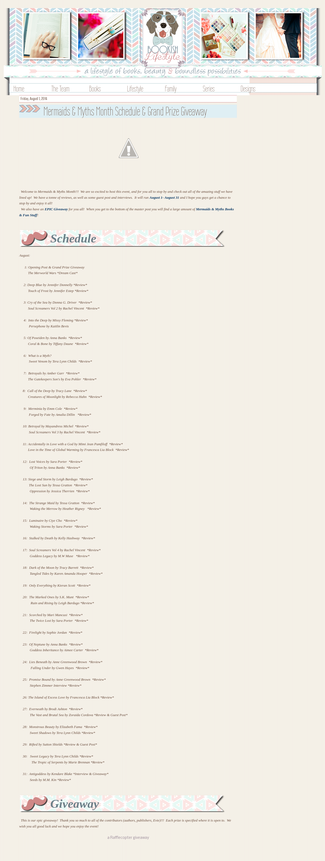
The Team (60, 88)
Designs (248, 88)
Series (209, 88)
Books (95, 88)
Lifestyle (135, 88)
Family (171, 88)
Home (19, 88)
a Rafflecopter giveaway (128, 838)
